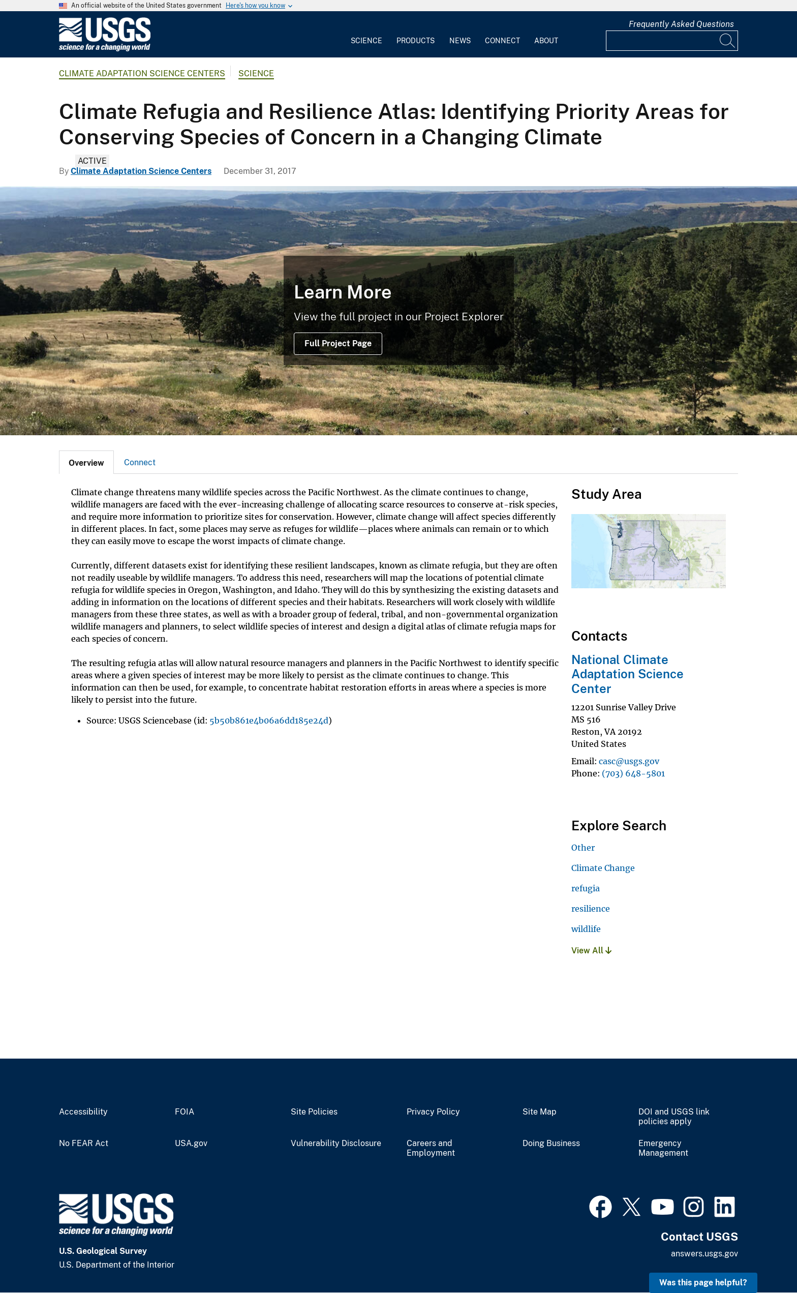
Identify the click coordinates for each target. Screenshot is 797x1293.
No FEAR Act (83, 1143)
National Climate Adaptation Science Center (627, 674)
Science (366, 41)
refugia (585, 888)
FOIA (184, 1112)
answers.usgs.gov (704, 1253)
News (460, 41)
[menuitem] (366, 34)
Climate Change (603, 868)
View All (591, 950)
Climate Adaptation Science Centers (142, 73)
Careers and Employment (431, 1148)
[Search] (728, 41)
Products (415, 41)
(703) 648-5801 (633, 773)
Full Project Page (338, 343)
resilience (590, 909)
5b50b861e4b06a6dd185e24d (268, 720)
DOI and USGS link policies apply (674, 1116)
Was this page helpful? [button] (703, 1282)
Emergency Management (663, 1148)
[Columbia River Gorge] (398, 310)
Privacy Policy (433, 1112)
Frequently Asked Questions (681, 24)
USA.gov (191, 1143)
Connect (502, 41)
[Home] (104, 49)
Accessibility (83, 1112)
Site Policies (314, 1112)
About (546, 41)
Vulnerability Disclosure (336, 1143)
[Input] (672, 41)
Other (583, 848)
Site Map (540, 1112)
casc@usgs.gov (629, 761)
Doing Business (551, 1143)
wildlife (586, 929)
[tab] (86, 462)
